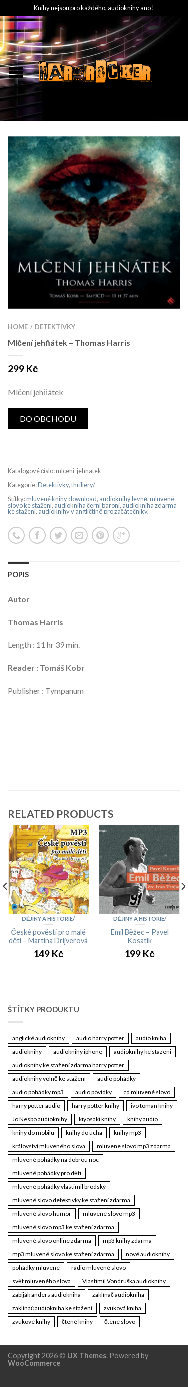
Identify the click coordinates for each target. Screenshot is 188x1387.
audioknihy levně (123, 499)
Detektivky (55, 327)
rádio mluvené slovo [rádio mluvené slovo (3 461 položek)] (98, 1268)
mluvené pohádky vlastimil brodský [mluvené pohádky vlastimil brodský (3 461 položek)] (59, 1186)
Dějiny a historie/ (48, 919)
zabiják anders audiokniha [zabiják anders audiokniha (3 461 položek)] (46, 1294)
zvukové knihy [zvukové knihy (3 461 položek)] (31, 1322)
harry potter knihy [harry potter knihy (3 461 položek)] (95, 1106)
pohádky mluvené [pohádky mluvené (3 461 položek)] (36, 1268)
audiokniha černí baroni (87, 506)
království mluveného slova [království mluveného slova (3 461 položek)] (48, 1146)
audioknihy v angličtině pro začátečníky (92, 512)
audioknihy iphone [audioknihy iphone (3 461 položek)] (77, 1052)
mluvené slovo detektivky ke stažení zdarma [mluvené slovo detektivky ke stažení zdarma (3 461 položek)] (71, 1200)
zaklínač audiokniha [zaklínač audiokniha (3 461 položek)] (118, 1294)
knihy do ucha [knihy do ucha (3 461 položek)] (84, 1132)
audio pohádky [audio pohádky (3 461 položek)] (116, 1078)
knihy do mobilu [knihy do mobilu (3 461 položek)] (33, 1132)
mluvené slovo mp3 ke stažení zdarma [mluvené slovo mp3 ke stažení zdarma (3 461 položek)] (63, 1227)
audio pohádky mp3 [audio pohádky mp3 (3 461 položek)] (38, 1092)
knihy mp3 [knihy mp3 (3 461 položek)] (127, 1132)
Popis (18, 574)
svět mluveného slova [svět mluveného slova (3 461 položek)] (41, 1281)
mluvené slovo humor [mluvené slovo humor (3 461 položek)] (41, 1214)
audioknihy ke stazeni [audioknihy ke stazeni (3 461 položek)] (142, 1052)
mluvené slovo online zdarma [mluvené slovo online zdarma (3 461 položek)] (51, 1240)
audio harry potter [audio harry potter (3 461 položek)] (100, 1038)
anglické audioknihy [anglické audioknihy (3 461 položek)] (38, 1038)
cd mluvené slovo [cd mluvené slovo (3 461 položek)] (146, 1092)
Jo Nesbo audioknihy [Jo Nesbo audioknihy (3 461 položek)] (39, 1119)
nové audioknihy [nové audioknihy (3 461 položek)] (148, 1254)
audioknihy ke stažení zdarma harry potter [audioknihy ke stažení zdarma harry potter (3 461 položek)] (68, 1065)
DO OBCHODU (48, 419)
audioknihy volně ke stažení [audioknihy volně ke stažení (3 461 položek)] (49, 1078)
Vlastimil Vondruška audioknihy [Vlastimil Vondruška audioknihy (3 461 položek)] (124, 1281)
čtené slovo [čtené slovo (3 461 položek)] (119, 1322)
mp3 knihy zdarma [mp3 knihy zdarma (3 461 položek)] (127, 1240)
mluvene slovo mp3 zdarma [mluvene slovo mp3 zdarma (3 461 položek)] (134, 1146)
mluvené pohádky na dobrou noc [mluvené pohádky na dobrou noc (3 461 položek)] (55, 1160)
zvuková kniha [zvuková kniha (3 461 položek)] (122, 1308)
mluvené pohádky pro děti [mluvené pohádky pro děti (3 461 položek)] (46, 1173)
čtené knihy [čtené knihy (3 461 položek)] (77, 1322)
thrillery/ (83, 485)
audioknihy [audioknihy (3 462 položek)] (27, 1052)
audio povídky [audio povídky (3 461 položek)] (93, 1092)
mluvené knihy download (61, 499)
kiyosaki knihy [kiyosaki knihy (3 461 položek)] (97, 1119)
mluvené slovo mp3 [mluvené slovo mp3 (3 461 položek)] (109, 1214)
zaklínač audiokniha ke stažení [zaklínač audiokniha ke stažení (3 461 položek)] (52, 1308)
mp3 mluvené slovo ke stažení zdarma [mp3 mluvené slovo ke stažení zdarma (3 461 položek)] (63, 1254)
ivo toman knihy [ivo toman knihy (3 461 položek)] (152, 1106)
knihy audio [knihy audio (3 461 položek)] (142, 1119)
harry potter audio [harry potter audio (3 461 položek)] (36, 1106)
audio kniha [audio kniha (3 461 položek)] (151, 1038)
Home (18, 327)
